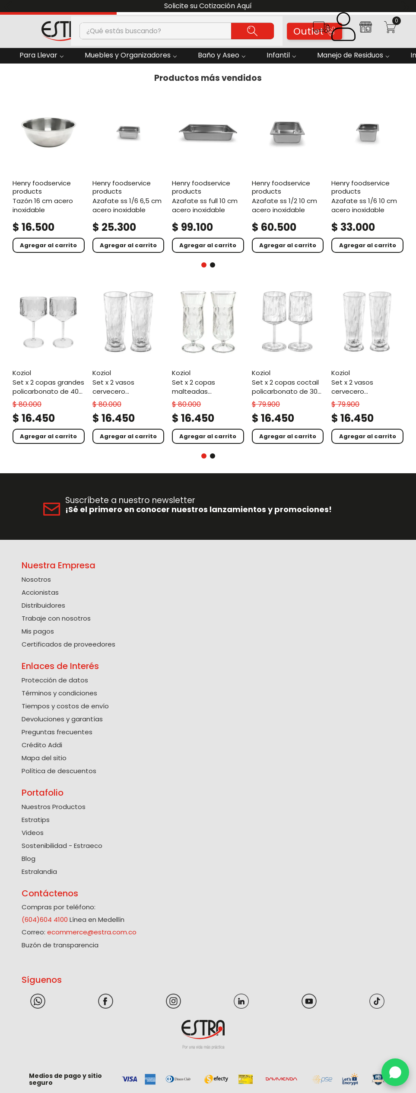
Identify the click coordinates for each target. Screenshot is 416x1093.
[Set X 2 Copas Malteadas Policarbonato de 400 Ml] (208, 366)
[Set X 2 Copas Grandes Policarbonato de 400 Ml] (49, 366)
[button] (321, 30)
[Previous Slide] (10, 6)
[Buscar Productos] (252, 30)
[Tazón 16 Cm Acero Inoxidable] (49, 175)
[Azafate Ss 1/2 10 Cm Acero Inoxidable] (288, 175)
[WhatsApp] (395, 1072)
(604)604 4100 (45, 919)
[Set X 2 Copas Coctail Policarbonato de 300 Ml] (288, 366)
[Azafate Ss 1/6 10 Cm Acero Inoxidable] (367, 175)
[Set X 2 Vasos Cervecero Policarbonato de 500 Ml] (128, 366)
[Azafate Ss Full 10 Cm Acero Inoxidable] (208, 175)
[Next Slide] (406, 6)
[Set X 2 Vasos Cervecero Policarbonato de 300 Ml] (367, 366)
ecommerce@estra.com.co (92, 932)
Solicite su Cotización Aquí (208, 6)
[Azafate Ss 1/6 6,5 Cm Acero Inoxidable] (128, 175)
